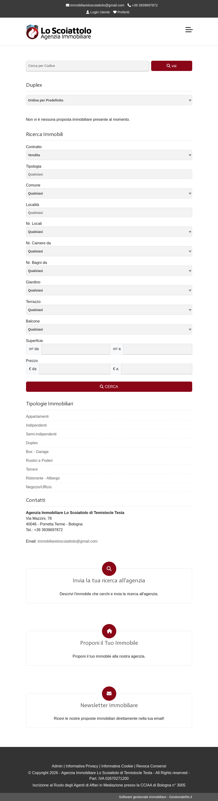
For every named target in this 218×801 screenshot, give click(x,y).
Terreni (32, 469)
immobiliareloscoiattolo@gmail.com (95, 5)
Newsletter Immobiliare (109, 705)
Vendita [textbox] (34, 155)
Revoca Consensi (151, 766)
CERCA (109, 387)
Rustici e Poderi (39, 460)
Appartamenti (37, 416)
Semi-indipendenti (41, 434)
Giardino (33, 282)
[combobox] (109, 100)
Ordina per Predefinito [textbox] (46, 100)
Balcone (33, 321)
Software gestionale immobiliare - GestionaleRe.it (155, 797)
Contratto (34, 147)
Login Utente (98, 12)
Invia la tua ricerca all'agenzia (109, 580)
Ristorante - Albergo (43, 478)
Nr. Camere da (38, 243)
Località (32, 205)
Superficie (34, 341)
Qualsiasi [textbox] (35, 193)
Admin (57, 766)
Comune (33, 185)
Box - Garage (37, 452)
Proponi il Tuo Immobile (109, 643)
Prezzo (32, 361)
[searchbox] (110, 175)
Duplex (32, 443)
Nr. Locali (34, 224)
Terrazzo (33, 302)
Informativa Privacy (82, 766)
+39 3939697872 (143, 5)
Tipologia (33, 166)
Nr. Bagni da (36, 263)
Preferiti (121, 12)
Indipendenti (36, 425)
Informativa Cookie (117, 766)
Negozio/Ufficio (39, 487)
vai (171, 66)
